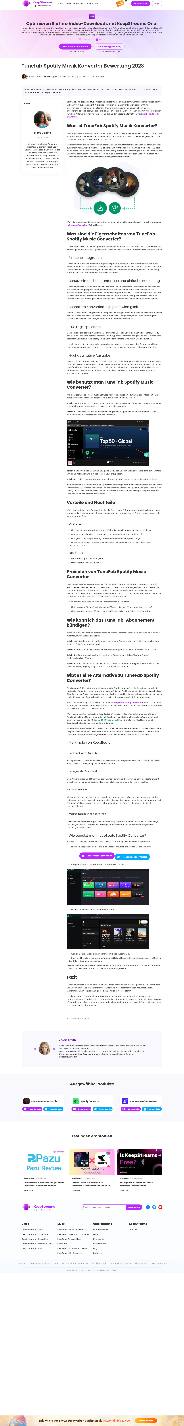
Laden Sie (78, 5)
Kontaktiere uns (100, 1227)
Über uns (133, 1227)
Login (157, 5)
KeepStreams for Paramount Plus (37, 1241)
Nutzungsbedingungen (120, 1261)
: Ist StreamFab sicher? (78, 225)
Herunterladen (141, 5)
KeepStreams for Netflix (32, 1227)
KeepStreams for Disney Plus (35, 1236)
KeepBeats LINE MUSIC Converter (72, 1246)
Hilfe (97, 5)
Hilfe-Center (99, 1236)
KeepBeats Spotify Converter (128, 702)
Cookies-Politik (99, 1261)
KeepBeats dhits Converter (69, 1250)
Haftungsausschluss (39, 1261)
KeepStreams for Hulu (32, 1246)
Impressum (21, 1261)
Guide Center (99, 1241)
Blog (95, 1246)
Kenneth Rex (76, 1188)
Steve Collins (35, 76)
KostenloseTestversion (95, 854)
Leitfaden (89, 5)
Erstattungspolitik (160, 1261)
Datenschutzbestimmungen (75, 1261)
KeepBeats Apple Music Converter (73, 1232)
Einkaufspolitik (141, 1261)
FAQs (95, 1232)
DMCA (55, 1261)
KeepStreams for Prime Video (35, 1232)
